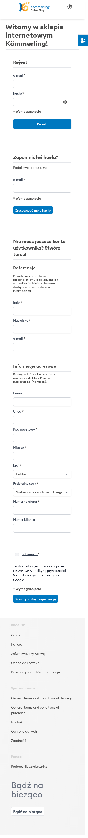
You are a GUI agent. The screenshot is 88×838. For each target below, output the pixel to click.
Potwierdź (30, 554)
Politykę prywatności (50, 571)
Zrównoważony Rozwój (28, 654)
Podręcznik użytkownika (29, 766)
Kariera (16, 644)
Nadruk (17, 722)
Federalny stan (25, 483)
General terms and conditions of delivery (41, 698)
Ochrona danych (24, 731)
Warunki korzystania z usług (34, 575)
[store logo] (34, 7)
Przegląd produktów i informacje (35, 672)
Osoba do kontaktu (26, 663)
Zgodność (18, 741)
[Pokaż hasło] (65, 102)
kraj (16, 465)
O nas (15, 635)
